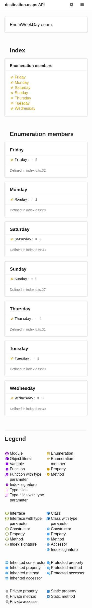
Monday (22, 82)
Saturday (22, 88)
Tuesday (22, 103)
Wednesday (25, 108)
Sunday (21, 93)
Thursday (23, 98)
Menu (82, 5)
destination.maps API (25, 5)
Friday (20, 77)
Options (71, 5)
